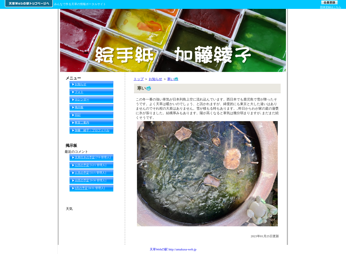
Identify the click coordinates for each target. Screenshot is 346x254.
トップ (139, 79)
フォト (79, 92)
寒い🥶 (172, 79)
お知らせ (155, 79)
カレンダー (82, 99)
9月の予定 (81, 188)
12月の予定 (82, 165)
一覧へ (116, 196)
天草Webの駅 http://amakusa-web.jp (173, 249)
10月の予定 (82, 180)
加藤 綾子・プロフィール (92, 130)
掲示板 (79, 107)
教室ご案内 (82, 122)
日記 (77, 115)
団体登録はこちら (330, 7)
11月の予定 (82, 172)
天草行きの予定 (85, 157)
